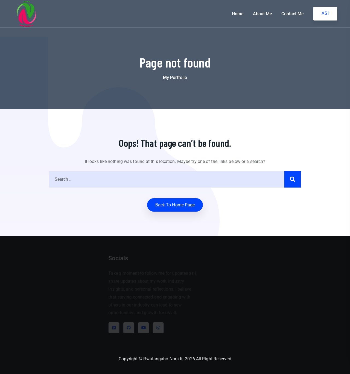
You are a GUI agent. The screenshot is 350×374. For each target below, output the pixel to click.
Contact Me (292, 13)
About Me (262, 13)
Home (238, 13)
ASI (325, 13)
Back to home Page (175, 205)
